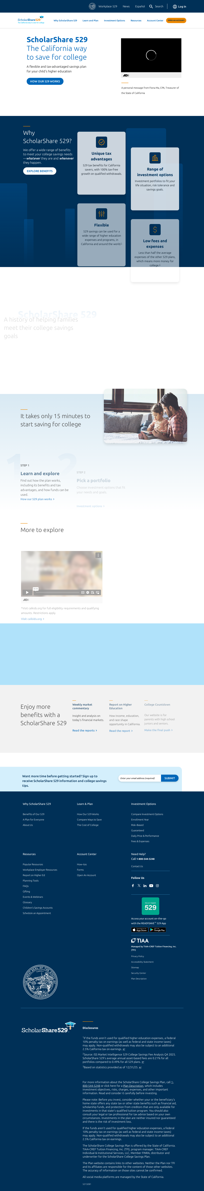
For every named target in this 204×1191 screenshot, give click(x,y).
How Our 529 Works (88, 814)
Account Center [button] (155, 20)
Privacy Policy (137, 956)
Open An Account (176, 20)
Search (156, 6)
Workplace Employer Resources (40, 869)
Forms (80, 869)
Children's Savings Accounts (38, 907)
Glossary (27, 902)
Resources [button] (136, 20)
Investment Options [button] (114, 20)
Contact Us (137, 866)
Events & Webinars (33, 896)
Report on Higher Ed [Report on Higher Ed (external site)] (34, 875)
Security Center (138, 973)
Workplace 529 (108, 6)
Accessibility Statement (142, 962)
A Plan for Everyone (33, 819)
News (126, 6)
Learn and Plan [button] (90, 20)
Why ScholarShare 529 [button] (65, 20)
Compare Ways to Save (89, 819)
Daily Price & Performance (145, 835)
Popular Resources (33, 864)
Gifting (26, 891)
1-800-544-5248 (145, 859)
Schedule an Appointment (37, 913)
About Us (28, 825)
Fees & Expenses (140, 841)
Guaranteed (137, 830)
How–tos (82, 864)
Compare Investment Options (147, 814)
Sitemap (135, 967)
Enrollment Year (140, 819)
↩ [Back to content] (124, 1049)
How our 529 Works (45, 81)
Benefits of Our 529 (33, 814)
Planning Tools (31, 880)
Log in (179, 6)
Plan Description (139, 978)
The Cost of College (88, 825)
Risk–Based (137, 825)
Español (140, 6)
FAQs (26, 886)
